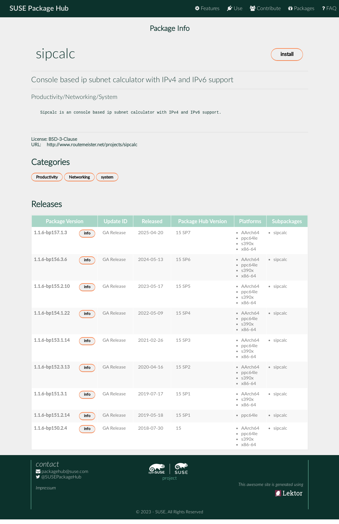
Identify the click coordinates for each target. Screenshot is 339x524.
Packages (301, 8)
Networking (79, 182)
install (286, 54)
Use (234, 8)
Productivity (47, 182)
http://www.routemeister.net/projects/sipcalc (92, 149)
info (87, 238)
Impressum (46, 492)
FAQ (329, 8)
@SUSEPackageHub (58, 481)
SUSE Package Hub (39, 8)
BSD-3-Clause (62, 144)
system (107, 182)
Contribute (265, 8)
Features (207, 8)
